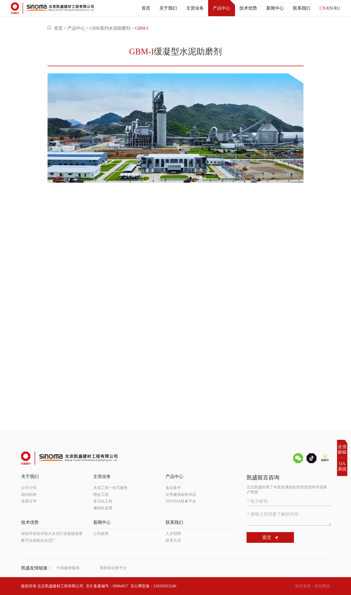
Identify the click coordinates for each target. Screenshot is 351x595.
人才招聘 (173, 534)
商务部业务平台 (113, 568)
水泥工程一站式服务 (110, 488)
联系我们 (301, 8)
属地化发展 (102, 508)
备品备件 (173, 488)
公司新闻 (101, 534)
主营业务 (195, 8)
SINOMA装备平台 (181, 501)
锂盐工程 (101, 495)
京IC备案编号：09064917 (107, 586)
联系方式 (173, 540)
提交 (270, 537)
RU (337, 8)
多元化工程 (102, 501)
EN (330, 8)
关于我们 (168, 8)
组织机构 (28, 495)
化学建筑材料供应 (181, 495)
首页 (145, 8)
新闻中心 (275, 8)
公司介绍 (28, 488)
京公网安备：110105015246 (153, 586)
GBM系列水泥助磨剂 (110, 28)
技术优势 (248, 8)
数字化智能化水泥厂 (38, 540)
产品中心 (221, 8)
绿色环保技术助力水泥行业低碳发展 (52, 534)
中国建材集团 (68, 568)
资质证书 (28, 501)
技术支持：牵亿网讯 (312, 586)
